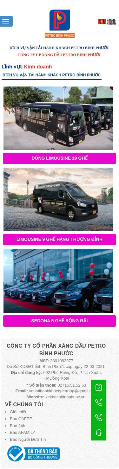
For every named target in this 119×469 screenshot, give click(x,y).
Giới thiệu (18, 411)
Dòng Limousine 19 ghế (59, 158)
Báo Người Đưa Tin (28, 439)
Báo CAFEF (21, 418)
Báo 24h (17, 425)
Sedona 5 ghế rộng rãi (59, 320)
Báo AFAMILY (22, 432)
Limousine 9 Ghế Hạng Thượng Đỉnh (59, 239)
